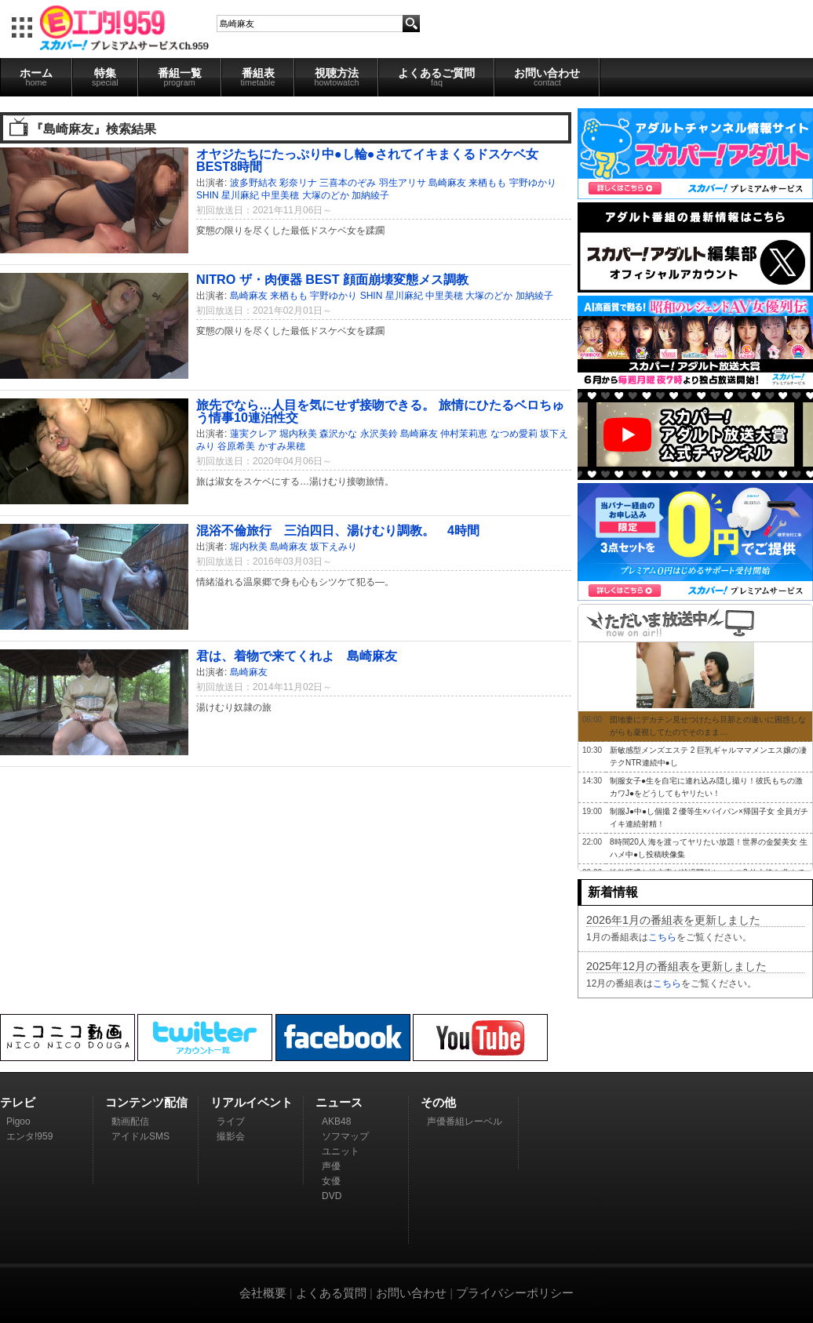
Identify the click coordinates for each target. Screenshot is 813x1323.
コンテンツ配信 (146, 1102)
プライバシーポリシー (515, 1292)
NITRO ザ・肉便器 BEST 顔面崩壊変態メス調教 (332, 279)
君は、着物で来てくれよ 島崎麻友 (296, 656)
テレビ (17, 1102)
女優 (331, 1181)
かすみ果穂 (281, 446)
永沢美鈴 (379, 433)
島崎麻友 (447, 182)
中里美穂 (280, 195)
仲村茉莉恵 (463, 433)
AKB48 (336, 1121)
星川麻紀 (240, 195)
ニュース (339, 1102)
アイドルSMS (140, 1136)
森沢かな (338, 433)
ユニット (340, 1151)
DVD (331, 1195)
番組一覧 (180, 77)
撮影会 (231, 1136)
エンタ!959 (29, 1136)
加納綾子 (370, 195)
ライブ (231, 1121)
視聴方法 (336, 77)
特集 (105, 77)
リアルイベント (251, 1102)
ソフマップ (345, 1136)
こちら (662, 937)
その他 (438, 1102)
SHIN (207, 195)
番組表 (258, 77)
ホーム (36, 77)
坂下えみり (333, 546)
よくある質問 (331, 1292)
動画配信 (130, 1121)
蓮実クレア (253, 433)
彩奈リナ (298, 182)
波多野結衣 (253, 182)
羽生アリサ (402, 182)
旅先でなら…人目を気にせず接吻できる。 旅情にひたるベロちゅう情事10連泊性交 (380, 411)
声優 (331, 1166)
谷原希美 (236, 446)
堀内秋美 (298, 433)
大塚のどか (325, 195)
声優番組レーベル (464, 1121)
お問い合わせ (547, 77)
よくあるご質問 (436, 77)
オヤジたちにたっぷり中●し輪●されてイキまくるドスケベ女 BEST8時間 (367, 160)
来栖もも (487, 182)
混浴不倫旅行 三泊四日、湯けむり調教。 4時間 (337, 530)
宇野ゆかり (532, 182)
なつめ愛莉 (514, 433)
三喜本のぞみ (347, 182)
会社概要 (262, 1292)
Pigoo (18, 1121)
